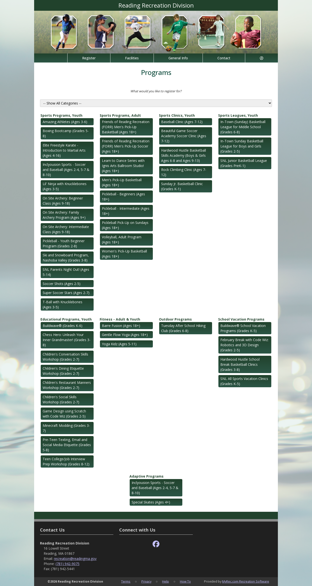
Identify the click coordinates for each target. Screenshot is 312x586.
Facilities (132, 58)
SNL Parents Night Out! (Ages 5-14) (66, 272)
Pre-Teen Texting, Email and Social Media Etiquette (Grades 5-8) (67, 444)
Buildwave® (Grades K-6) (62, 325)
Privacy (146, 581)
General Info (178, 58)
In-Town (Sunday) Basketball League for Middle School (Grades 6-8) (242, 126)
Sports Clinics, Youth (177, 115)
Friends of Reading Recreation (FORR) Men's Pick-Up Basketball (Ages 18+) (125, 126)
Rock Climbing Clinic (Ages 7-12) (183, 172)
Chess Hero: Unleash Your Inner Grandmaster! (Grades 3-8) (66, 339)
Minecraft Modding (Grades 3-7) (66, 428)
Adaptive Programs (146, 476)
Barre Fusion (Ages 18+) (121, 325)
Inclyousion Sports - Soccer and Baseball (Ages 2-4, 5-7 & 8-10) (66, 169)
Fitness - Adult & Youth (120, 319)
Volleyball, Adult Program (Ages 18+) (121, 239)
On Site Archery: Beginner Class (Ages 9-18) (63, 201)
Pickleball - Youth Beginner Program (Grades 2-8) (64, 243)
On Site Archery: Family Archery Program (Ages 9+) (64, 215)
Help (165, 581)
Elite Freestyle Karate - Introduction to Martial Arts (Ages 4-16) (64, 150)
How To (185, 581)
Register (89, 58)
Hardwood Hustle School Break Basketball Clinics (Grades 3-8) (240, 364)
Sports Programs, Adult (120, 115)
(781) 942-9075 (67, 563)
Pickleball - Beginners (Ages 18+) (123, 196)
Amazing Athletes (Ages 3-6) (65, 121)
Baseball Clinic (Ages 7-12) (182, 121)
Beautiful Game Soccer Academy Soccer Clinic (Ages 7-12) (183, 135)
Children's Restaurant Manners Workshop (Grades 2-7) (67, 385)
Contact (223, 58)
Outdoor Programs (175, 319)
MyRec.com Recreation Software (245, 581)
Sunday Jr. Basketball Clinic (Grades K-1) (182, 186)
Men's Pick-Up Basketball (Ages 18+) (122, 182)
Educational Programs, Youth (66, 319)
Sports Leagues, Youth (238, 115)
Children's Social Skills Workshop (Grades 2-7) (61, 399)
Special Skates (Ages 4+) (151, 502)
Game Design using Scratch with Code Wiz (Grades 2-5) (64, 414)
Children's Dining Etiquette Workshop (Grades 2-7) (63, 371)
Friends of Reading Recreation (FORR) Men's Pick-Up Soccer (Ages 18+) (125, 146)
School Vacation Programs (241, 319)
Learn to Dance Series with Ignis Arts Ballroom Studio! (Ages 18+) (123, 165)
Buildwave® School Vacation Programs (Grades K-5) (243, 328)
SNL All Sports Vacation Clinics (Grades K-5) (244, 381)
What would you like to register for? (156, 91)
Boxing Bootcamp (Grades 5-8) (66, 133)
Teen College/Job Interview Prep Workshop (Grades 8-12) (66, 461)
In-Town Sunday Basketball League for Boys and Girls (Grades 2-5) (241, 146)
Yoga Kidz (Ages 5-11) (119, 344)
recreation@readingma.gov (75, 558)
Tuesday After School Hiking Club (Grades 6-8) (183, 328)
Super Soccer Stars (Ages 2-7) (66, 292)
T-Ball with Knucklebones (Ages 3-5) (62, 304)
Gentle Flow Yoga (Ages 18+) (125, 334)
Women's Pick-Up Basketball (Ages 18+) (124, 254)
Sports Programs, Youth (61, 115)
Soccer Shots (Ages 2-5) (61, 283)
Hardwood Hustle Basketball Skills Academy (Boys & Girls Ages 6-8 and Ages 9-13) (183, 155)
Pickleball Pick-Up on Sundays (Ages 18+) (125, 225)
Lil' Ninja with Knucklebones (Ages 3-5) (65, 186)
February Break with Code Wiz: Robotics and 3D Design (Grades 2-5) (244, 344)
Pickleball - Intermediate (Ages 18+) (125, 211)
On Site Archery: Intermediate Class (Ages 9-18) (66, 229)
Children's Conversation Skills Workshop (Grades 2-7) (65, 357)
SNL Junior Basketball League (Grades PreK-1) (243, 163)
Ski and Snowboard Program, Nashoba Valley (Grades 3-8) (66, 257)
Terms (125, 581)
